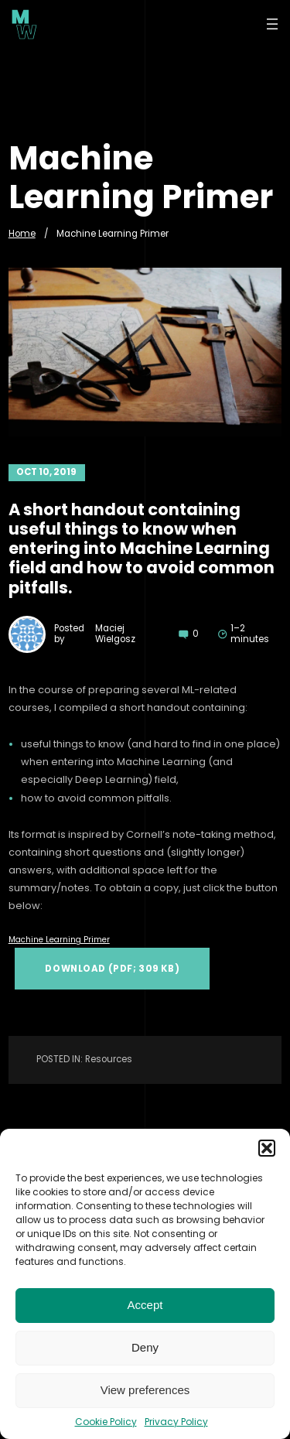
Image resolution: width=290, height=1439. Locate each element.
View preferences (145, 1389)
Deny (145, 1347)
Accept (145, 1304)
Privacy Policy (176, 1421)
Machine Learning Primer (59, 939)
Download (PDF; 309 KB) (112, 968)
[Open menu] (272, 24)
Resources (108, 1059)
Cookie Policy (106, 1421)
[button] (267, 1148)
